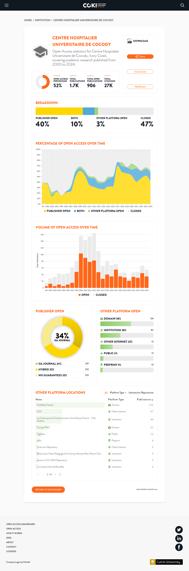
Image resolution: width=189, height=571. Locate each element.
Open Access (13, 528)
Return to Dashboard (48, 489)
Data (8, 537)
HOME (28, 20)
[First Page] (38, 474)
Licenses (11, 551)
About (9, 542)
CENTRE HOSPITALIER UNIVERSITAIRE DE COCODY (83, 20)
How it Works (14, 533)
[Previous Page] (43, 474)
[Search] (182, 5)
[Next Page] (55, 474)
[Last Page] (60, 474)
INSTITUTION (42, 20)
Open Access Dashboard (20, 524)
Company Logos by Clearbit (18, 562)
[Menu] (6, 5)
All (106, 392)
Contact (11, 546)
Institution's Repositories (141, 392)
